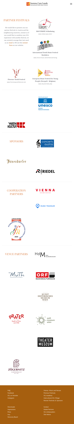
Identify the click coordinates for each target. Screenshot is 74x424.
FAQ (9, 390)
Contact (46, 407)
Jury (9, 414)
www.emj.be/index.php (45, 84)
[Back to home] (37, 4)
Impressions (12, 409)
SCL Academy (48, 395)
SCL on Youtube (13, 395)
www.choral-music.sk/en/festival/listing (45, 57)
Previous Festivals (49, 393)
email (11, 43)
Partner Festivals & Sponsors (53, 400)
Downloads (11, 407)
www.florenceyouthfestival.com (16, 82)
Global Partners (49, 409)
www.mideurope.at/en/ (45, 34)
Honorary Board (13, 417)
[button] (71, 4)
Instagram (11, 398)
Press (9, 412)
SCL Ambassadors (49, 412)
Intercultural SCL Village (52, 398)
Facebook (11, 393)
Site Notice (47, 414)
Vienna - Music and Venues (52, 390)
